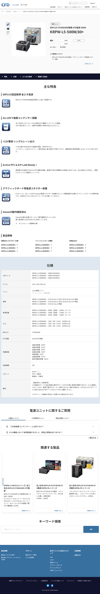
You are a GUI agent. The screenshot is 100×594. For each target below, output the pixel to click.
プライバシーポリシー (32, 581)
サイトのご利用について (57, 581)
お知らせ (94, 7)
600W (66, 44)
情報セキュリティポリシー (16, 581)
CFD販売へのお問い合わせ (84, 581)
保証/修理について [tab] (62, 418)
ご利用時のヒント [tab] (38, 418)
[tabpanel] (50, 431)
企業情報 (87, 7)
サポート (60, 7)
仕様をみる (89, 64)
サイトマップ (70, 581)
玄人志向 (63, 47)
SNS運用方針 (44, 581)
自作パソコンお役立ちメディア (73, 7)
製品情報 (52, 7)
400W (66, 40)
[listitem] (9, 244)
